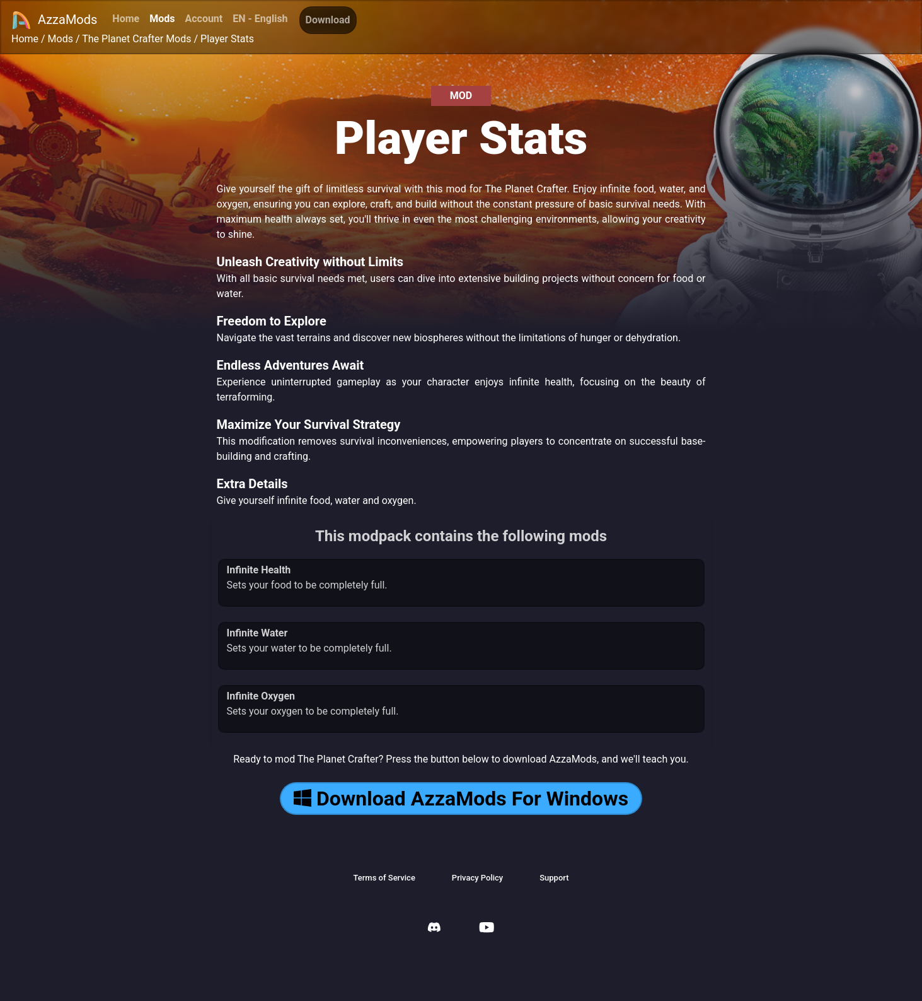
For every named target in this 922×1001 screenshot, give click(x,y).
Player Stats (227, 39)
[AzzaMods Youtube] (486, 929)
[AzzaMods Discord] (434, 928)
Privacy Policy (477, 877)
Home (125, 19)
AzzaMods (54, 20)
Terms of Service (384, 877)
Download (328, 20)
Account (203, 19)
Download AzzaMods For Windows (461, 799)
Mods (162, 19)
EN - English (260, 19)
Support (553, 877)
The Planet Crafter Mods (136, 39)
